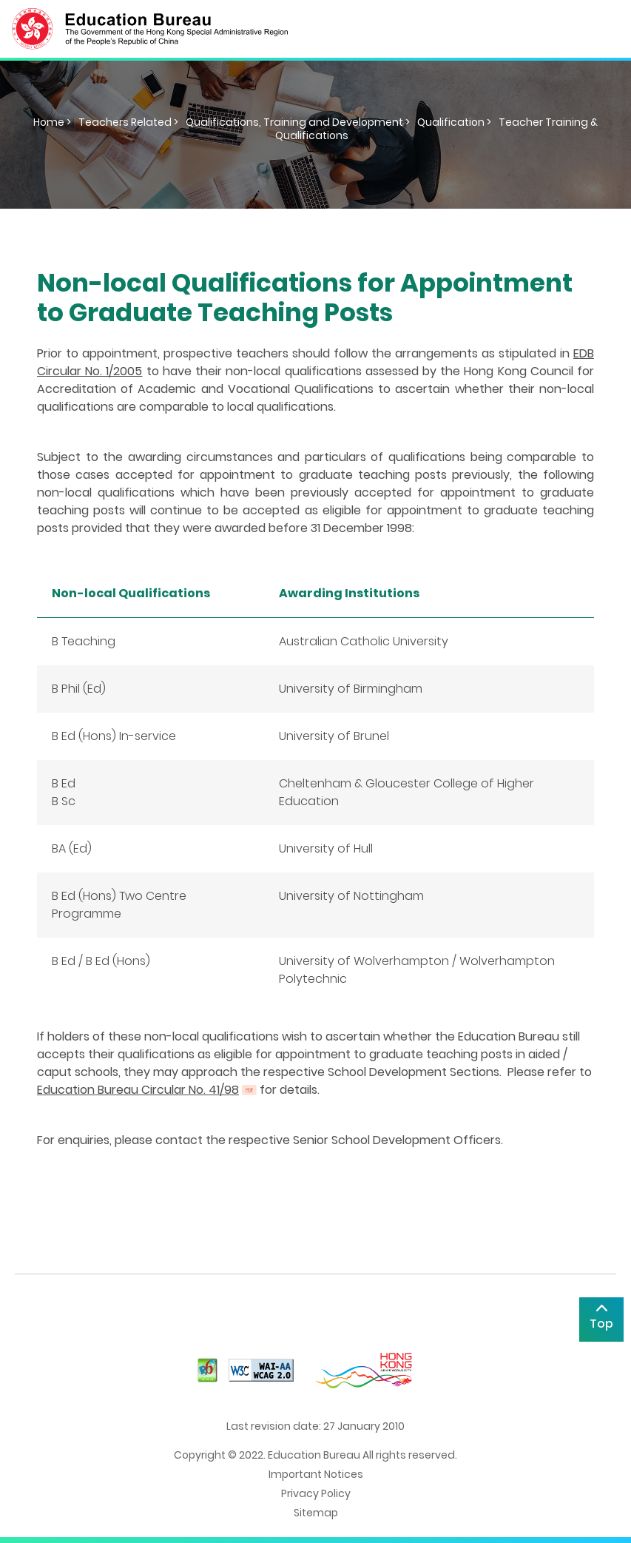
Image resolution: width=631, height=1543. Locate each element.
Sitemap (316, 1512)
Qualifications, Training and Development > (298, 122)
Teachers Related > (128, 122)
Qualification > (454, 122)
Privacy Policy (316, 1493)
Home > (52, 122)
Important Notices (316, 1474)
